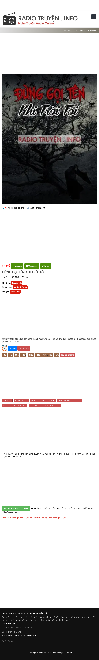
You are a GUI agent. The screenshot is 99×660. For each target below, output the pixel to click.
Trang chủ (66, 30)
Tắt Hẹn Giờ (24, 348)
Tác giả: (5, 291)
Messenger (32, 266)
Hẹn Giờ (12, 348)
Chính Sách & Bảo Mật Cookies (17, 628)
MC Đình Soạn (20, 287)
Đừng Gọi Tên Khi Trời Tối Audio (43, 400)
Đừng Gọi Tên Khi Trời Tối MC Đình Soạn (45, 405)
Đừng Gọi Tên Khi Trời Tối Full (69, 400)
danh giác (15, 291)
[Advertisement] (49, 52)
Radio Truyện (7, 641)
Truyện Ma (92, 30)
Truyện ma (7, 400)
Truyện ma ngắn (21, 400)
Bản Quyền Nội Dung (11, 632)
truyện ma (17, 283)
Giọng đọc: (7, 287)
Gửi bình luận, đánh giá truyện (16, 508)
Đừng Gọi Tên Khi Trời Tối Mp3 (14, 405)
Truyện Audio (79, 30)
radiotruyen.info (50, 653)
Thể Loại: (6, 283)
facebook (17, 266)
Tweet (46, 266)
